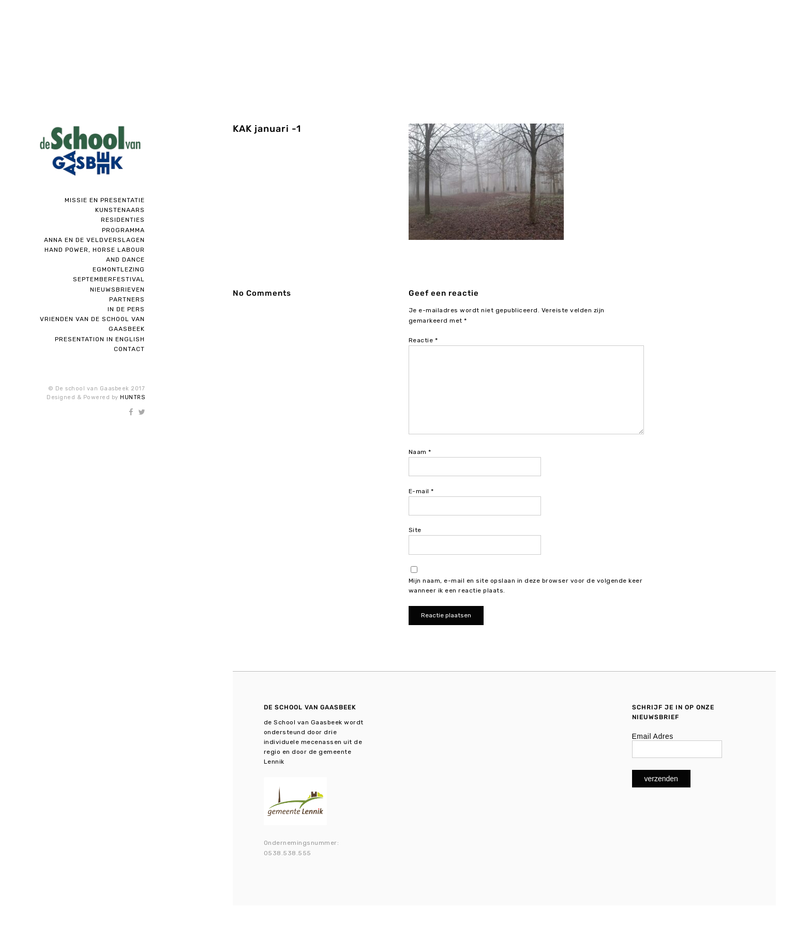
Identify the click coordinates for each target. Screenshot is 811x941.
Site (415, 530)
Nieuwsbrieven (117, 289)
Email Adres (652, 736)
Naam (420, 452)
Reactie (423, 340)
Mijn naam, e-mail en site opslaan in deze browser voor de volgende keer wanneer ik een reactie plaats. (526, 585)
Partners (127, 299)
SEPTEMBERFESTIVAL (109, 279)
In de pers (126, 309)
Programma (123, 230)
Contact (129, 349)
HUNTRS (132, 397)
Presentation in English (100, 339)
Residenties (123, 219)
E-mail (421, 491)
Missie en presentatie (105, 200)
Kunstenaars (120, 210)
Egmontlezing (119, 269)
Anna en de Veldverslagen (94, 240)
